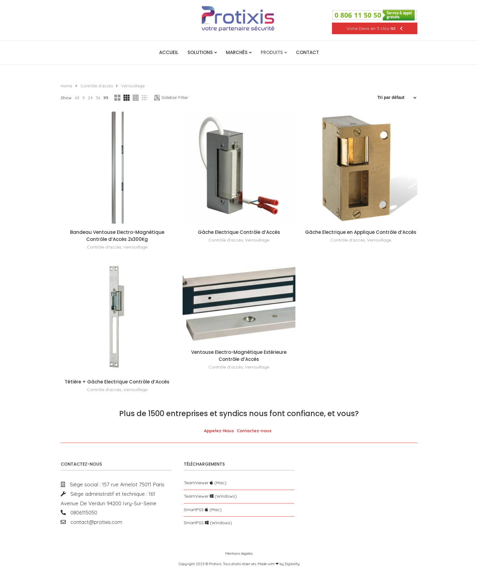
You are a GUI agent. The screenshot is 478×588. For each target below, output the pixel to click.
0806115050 (81, 512)
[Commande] (396, 97)
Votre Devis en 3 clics (375, 28)
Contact (307, 52)
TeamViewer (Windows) (210, 496)
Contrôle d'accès (96, 85)
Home (66, 85)
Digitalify (292, 563)
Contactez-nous (254, 431)
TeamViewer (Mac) (205, 482)
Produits (272, 52)
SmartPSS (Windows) (208, 522)
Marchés (237, 52)
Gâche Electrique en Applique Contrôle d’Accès (361, 232)
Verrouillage (135, 247)
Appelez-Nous (219, 431)
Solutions (200, 52)
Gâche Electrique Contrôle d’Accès (239, 232)
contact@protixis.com (94, 522)
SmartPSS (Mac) (203, 509)
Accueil (168, 52)
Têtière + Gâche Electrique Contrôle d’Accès (117, 382)
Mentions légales (239, 553)
